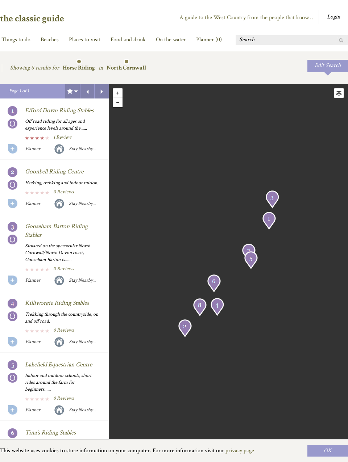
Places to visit (84, 39)
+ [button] (118, 93)
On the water (171, 39)
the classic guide (32, 18)
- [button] (118, 102)
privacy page (239, 450)
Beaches (50, 39)
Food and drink (128, 39)
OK (328, 450)
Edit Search (328, 65)
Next (102, 91)
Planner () (209, 39)
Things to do (15, 39)
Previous (87, 91)
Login (333, 17)
